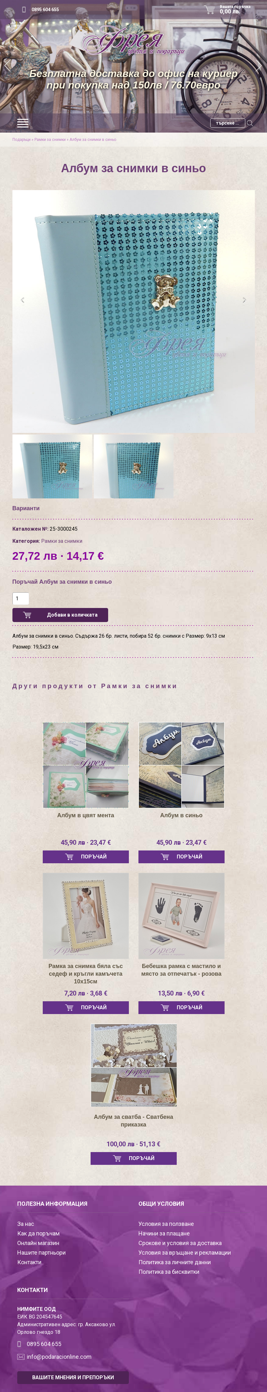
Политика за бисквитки (168, 1271)
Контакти (29, 1262)
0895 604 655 (45, 9)
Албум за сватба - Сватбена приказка (133, 1121)
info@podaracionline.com (59, 1356)
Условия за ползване (166, 1223)
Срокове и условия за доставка (180, 1243)
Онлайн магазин (38, 1243)
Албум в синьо (181, 815)
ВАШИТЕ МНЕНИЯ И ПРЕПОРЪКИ (73, 1377)
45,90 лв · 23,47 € (86, 842)
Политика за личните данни (174, 1262)
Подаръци (21, 139)
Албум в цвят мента (85, 815)
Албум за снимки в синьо (93, 139)
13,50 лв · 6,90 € (181, 993)
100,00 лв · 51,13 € (133, 1144)
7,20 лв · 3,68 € (86, 993)
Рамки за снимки (50, 139)
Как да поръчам (38, 1233)
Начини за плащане (164, 1233)
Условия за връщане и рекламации (184, 1252)
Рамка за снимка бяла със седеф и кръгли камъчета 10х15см (85, 974)
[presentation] (23, 301)
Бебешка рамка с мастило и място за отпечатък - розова (181, 970)
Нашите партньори (41, 1252)
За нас (25, 1223)
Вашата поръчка (237, 9)
